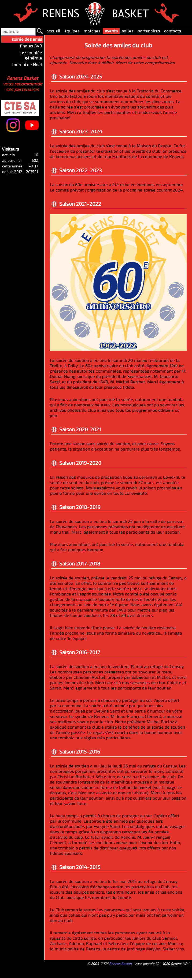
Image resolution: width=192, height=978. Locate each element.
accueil (53, 31)
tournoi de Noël (27, 65)
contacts (172, 31)
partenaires (149, 31)
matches (92, 31)
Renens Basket (120, 964)
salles (128, 31)
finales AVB (31, 46)
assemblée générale (31, 55)
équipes (72, 31)
